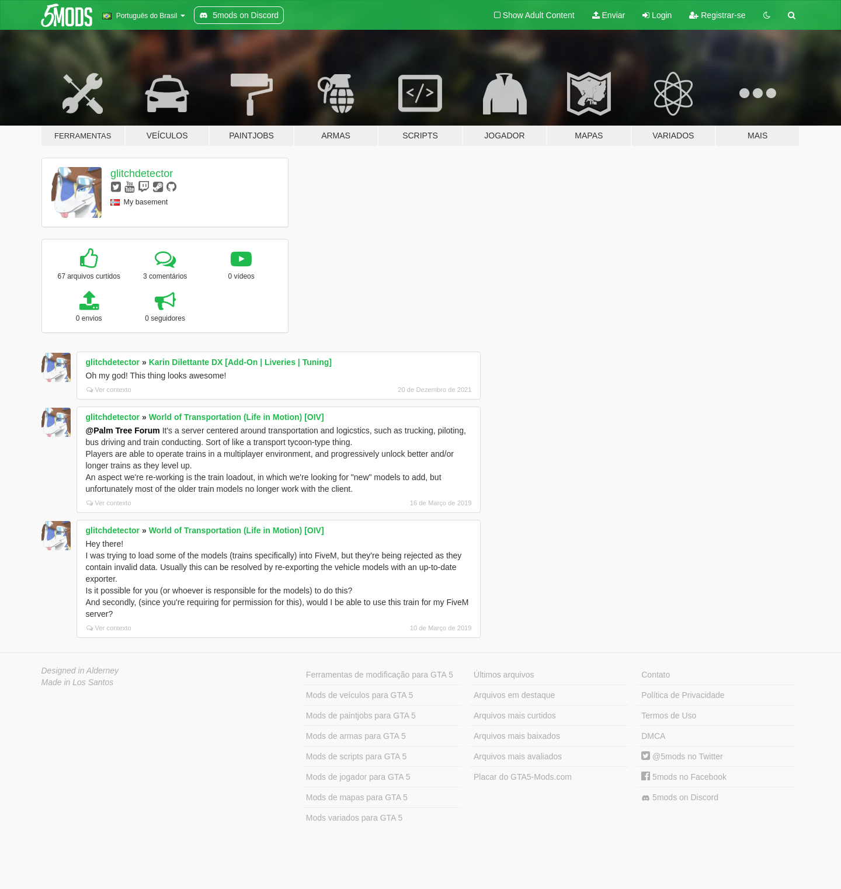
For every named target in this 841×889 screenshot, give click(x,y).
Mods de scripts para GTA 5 (356, 756)
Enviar (608, 15)
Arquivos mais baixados (517, 736)
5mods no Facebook (684, 777)
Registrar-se (717, 15)
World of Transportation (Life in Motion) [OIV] (236, 417)
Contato (655, 674)
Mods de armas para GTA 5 (356, 736)
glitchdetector (141, 173)
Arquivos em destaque (514, 695)
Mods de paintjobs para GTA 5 (361, 715)
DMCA (653, 736)
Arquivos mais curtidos (515, 715)
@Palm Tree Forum (123, 430)
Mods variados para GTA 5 (354, 817)
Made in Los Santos (77, 682)
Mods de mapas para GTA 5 (357, 797)
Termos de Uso (668, 715)
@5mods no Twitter (681, 756)
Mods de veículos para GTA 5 (359, 695)
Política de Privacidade (682, 695)
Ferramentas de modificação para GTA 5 (379, 674)
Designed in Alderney (80, 670)
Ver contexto (108, 389)
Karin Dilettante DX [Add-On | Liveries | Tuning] (240, 362)
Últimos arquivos (504, 674)
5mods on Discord (679, 798)
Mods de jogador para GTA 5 (358, 777)
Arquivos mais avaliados (518, 756)
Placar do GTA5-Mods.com (523, 777)
